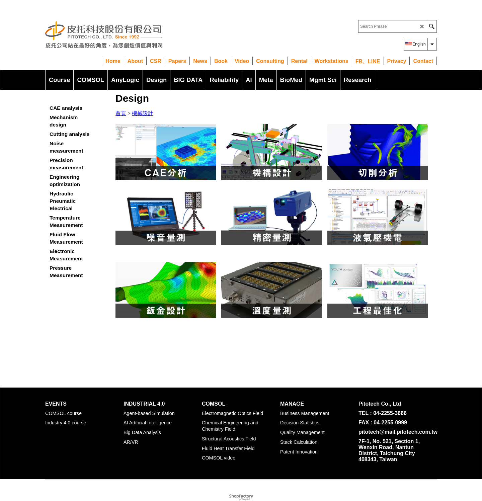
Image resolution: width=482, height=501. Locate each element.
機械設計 (142, 113)
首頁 (120, 113)
